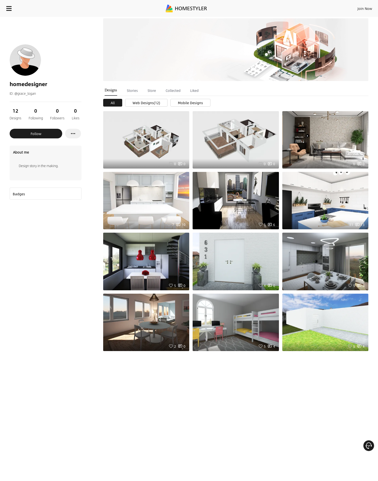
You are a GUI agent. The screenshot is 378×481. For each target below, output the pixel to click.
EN (323, 7)
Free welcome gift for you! (277, 20)
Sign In (289, 7)
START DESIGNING (354, 7)
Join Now (306, 7)
